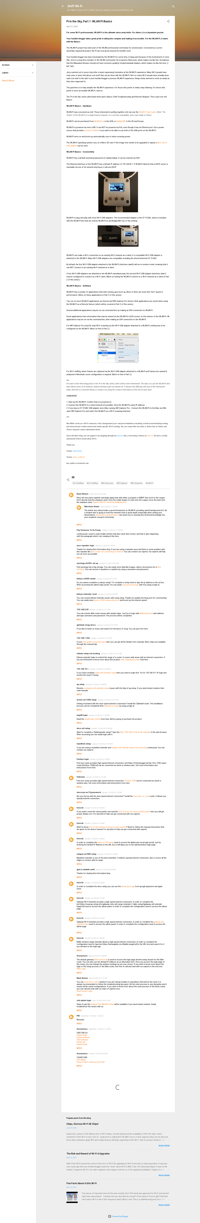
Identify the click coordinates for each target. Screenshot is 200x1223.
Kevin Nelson (82, 494)
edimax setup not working (88, 653)
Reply (79, 525)
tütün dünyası (82, 1040)
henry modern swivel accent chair (91, 1062)
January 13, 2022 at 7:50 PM (105, 546)
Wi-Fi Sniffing (92, 483)
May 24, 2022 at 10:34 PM (98, 956)
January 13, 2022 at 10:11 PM (100, 610)
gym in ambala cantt (86, 869)
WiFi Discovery (107, 483)
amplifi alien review (92, 719)
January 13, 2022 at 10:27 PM (101, 638)
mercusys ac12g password (89, 792)
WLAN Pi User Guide (147, 112)
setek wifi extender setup (105, 673)
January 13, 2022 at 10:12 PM (107, 625)
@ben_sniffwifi (79, 457)
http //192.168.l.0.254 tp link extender (135, 732)
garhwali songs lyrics (86, 625)
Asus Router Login (84, 991)
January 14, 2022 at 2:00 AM (106, 869)
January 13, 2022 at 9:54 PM (108, 594)
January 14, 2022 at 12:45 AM (102, 744)
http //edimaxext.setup (130, 659)
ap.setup (80, 684)
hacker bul (81, 1042)
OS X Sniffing (78, 483)
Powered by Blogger (118, 1216)
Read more (164, 1146)
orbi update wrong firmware (94, 642)
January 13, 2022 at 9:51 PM (107, 579)
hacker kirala (82, 1035)
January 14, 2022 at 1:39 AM (94, 823)
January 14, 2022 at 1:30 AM (94, 808)
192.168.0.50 (83, 609)
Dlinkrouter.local (100, 959)
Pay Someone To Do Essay (89, 530)
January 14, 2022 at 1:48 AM (94, 839)
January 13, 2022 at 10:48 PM (95, 684)
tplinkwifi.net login (111, 706)
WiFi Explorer (122, 483)
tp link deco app (128, 886)
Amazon (120, 436)
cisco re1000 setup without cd (106, 600)
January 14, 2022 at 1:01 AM (96, 777)
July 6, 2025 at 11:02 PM (108, 507)
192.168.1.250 (83, 638)
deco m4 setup (83, 728)
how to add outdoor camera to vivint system (107, 827)
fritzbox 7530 (130, 781)
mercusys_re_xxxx (141, 796)
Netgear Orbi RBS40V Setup (102, 1004)
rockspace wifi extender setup (96, 688)
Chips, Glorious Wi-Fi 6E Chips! (82, 1124)
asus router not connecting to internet (107, 551)
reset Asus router (91, 982)
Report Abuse (8, 80)
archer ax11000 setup (87, 700)
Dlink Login (81, 969)
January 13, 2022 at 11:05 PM (99, 715)
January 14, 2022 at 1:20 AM (112, 792)
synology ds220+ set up (87, 563)
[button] (168, 22)
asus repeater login (85, 545)
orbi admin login (84, 1000)
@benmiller (77, 451)
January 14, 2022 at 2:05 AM (94, 883)
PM (78, 1016)
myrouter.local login (130, 585)
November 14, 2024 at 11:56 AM (92, 1016)
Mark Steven (82, 978)
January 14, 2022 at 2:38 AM (94, 938)
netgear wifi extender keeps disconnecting (129, 747)
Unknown (81, 777)
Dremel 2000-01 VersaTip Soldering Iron (109, 502)
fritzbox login (83, 759)
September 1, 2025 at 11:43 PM (100, 1029)
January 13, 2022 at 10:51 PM (108, 700)
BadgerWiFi (121, 121)
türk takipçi (81, 1060)
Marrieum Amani (91, 506)
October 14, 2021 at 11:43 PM (112, 530)
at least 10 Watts (91, 130)
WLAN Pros (99, 121)
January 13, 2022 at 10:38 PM (100, 669)
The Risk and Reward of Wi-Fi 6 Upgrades (88, 1153)
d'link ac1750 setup (106, 842)
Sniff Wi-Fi (74, 6)
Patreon (150, 436)
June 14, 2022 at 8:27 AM (101, 1000)
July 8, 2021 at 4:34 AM (97, 494)
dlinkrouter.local (146, 613)
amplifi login (82, 715)
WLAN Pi (149, 483)
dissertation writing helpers (107, 515)
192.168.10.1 (83, 669)
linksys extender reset (87, 594)
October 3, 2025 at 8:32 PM (98, 1054)
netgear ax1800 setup (86, 854)
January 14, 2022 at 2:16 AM (94, 918)
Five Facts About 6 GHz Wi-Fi (81, 1183)
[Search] (173, 7)
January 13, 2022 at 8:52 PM (109, 563)
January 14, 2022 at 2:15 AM (94, 898)
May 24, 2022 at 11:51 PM (98, 978)
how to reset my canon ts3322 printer (134, 811)
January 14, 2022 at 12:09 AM (101, 728)
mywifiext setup (84, 744)
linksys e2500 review (86, 579)
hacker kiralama (83, 1037)
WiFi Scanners (136, 483)
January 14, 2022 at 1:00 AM (100, 759)
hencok (80, 808)
